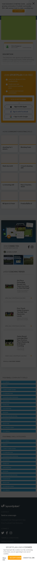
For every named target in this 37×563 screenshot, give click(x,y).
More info (4, 558)
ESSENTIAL (28, 558)
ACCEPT (16, 558)
